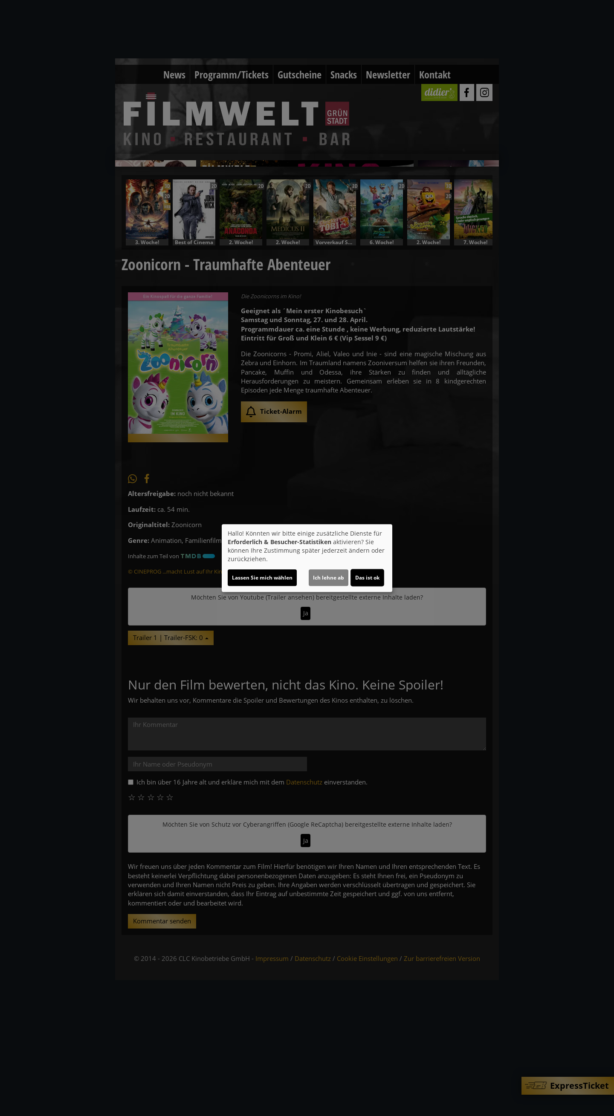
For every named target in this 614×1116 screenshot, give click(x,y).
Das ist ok (367, 577)
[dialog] (307, 558)
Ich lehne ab (328, 577)
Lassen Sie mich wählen (262, 577)
